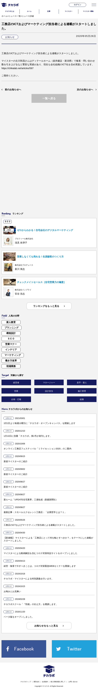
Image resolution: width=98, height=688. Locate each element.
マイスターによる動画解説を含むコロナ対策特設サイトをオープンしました (40, 553)
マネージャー (49, 382)
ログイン (77, 5)
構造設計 (11, 333)
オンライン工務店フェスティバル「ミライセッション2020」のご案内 (37, 448)
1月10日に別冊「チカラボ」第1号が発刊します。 (28, 436)
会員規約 (45, 682)
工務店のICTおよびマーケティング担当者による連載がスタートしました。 (40, 525)
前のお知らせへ (13, 89)
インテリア (11, 349)
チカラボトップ (25, 682)
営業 (16, 391)
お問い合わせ (73, 682)
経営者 (16, 382)
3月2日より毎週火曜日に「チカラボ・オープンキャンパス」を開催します (39, 423)
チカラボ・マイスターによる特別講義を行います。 (29, 578)
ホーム (5, 16)
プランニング (11, 327)
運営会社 (37, 682)
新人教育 (11, 322)
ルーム (29, 11)
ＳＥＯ (11, 338)
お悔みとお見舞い (12, 591)
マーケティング (12, 355)
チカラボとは (9, 11)
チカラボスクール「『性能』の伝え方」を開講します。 (31, 604)
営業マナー (11, 344)
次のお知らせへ (85, 89)
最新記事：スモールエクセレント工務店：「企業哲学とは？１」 (35, 512)
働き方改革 (11, 360)
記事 (48, 11)
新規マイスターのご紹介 (16, 461)
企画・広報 (16, 399)
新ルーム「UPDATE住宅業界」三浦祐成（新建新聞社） (31, 499)
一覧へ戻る (49, 98)
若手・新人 (82, 382)
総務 (82, 399)
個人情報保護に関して (58, 682)
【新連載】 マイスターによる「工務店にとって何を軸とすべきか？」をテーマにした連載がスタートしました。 (48, 539)
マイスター (68, 11)
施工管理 (82, 391)
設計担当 (49, 391)
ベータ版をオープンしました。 (19, 617)
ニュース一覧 (15, 16)
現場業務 (11, 366)
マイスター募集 (88, 11)
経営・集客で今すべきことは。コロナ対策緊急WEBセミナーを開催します (40, 566)
